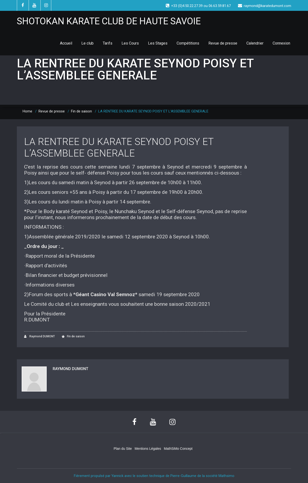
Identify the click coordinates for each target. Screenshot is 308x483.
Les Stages (157, 43)
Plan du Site (123, 448)
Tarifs (107, 43)
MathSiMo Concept (178, 448)
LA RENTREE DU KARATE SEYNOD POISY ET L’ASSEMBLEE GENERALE (118, 147)
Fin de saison (81, 111)
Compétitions (188, 43)
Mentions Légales (148, 448)
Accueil (66, 43)
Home (27, 111)
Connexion (281, 43)
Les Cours (130, 43)
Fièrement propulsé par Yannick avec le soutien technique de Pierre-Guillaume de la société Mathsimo (154, 476)
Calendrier (254, 43)
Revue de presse (222, 43)
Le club (87, 43)
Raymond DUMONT (39, 336)
